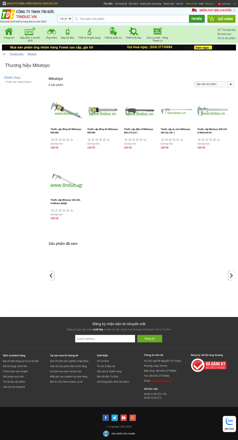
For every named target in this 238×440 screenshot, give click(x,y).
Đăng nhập (191, 3)
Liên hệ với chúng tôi (14, 387)
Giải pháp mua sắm (13, 376)
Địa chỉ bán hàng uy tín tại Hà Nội (21, 361)
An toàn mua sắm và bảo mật (65, 371)
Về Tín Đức (103, 361)
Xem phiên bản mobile (123, 433)
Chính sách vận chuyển (15, 371)
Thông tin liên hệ (153, 355)
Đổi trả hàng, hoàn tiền (15, 366)
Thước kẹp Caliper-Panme (18, 82)
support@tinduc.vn (161, 380)
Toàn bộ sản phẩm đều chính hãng (68, 366)
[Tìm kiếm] (196, 18)
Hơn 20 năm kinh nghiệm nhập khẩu (69, 361)
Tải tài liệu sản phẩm (14, 381)
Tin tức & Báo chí (106, 366)
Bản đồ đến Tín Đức (108, 376)
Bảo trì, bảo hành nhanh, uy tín (66, 381)
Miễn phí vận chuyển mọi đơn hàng (68, 376)
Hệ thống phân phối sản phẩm (113, 381)
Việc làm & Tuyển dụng (109, 371)
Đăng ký (209, 3)
